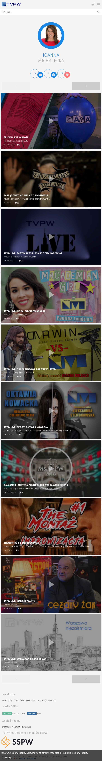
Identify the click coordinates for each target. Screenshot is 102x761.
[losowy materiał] (92, 4)
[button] (51, 35)
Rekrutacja (42, 701)
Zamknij (7, 757)
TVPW (34, 713)
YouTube (16, 727)
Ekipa (22, 701)
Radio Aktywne (13, 713)
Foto (10, 701)
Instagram (26, 727)
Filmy (4, 701)
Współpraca (31, 701)
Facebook (6, 727)
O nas (16, 701)
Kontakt (52, 701)
